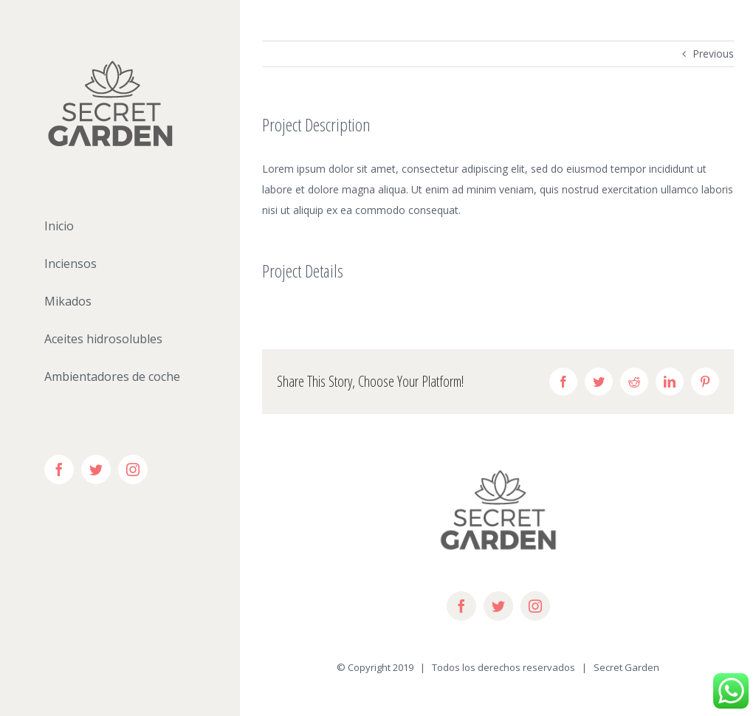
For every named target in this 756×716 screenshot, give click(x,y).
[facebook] (461, 606)
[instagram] (535, 606)
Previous (713, 54)
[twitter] (498, 606)
